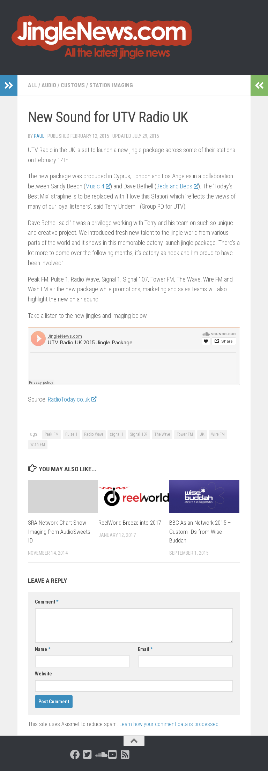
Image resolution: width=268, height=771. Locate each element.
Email (145, 649)
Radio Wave (93, 434)
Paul (39, 136)
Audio (49, 85)
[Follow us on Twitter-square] (87, 754)
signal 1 (117, 434)
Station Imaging (111, 85)
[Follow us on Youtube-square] (113, 754)
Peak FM (52, 434)
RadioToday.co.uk (72, 399)
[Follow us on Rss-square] (125, 754)
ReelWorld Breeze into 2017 (129, 522)
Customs (73, 85)
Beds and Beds (177, 186)
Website (43, 673)
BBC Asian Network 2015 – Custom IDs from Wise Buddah (200, 531)
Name (42, 649)
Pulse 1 (71, 434)
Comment (46, 602)
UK (202, 434)
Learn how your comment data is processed (168, 724)
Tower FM (185, 434)
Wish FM (37, 444)
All (32, 85)
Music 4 (97, 186)
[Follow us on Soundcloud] (100, 754)
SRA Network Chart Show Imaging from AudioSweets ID (59, 531)
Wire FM (218, 434)
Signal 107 (139, 434)
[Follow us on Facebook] (75, 754)
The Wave (162, 434)
